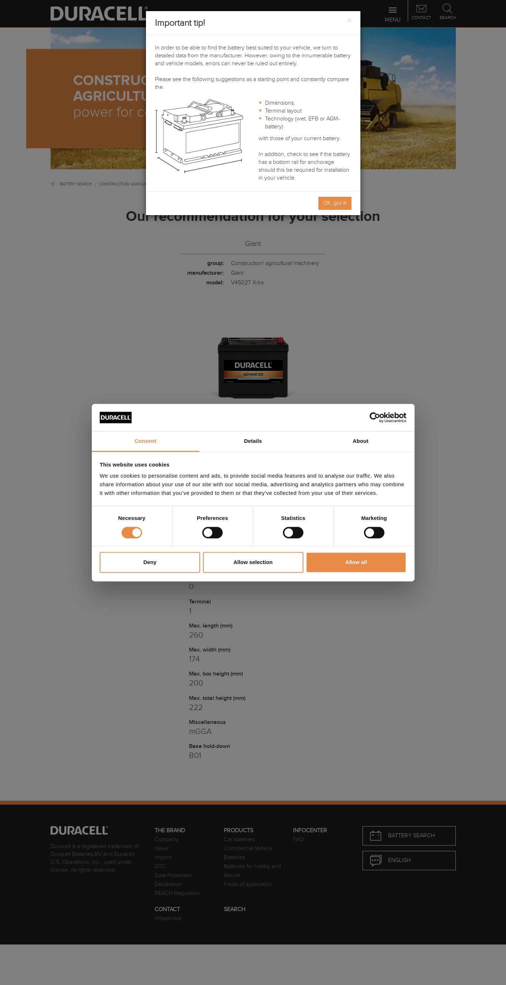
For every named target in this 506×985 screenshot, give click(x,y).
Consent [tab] (145, 441)
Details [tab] (253, 441)
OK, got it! (335, 203)
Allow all (356, 562)
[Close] (349, 20)
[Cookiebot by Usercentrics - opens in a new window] (375, 417)
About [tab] (361, 441)
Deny (150, 562)
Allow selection (253, 562)
